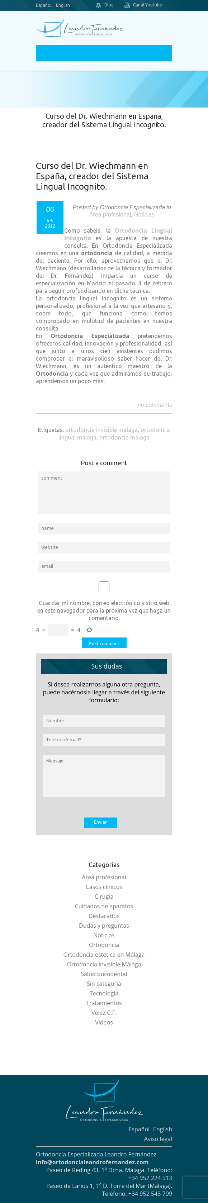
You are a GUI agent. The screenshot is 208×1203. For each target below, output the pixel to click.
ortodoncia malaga (124, 437)
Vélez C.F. (104, 1013)
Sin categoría (104, 984)
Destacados (104, 916)
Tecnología (104, 993)
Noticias (144, 214)
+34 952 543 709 (150, 1194)
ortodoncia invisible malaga (101, 430)
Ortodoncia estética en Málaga (104, 955)
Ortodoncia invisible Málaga (104, 964)
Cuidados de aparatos (104, 906)
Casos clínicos (104, 887)
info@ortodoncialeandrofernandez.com (92, 1162)
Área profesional (110, 214)
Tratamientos (104, 1003)
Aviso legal (158, 1139)
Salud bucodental (104, 974)
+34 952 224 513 (150, 1178)
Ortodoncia (104, 945)
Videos (104, 1022)
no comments (155, 405)
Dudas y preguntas (104, 925)
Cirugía (104, 896)
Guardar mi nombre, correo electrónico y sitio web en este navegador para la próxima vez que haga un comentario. (104, 610)
